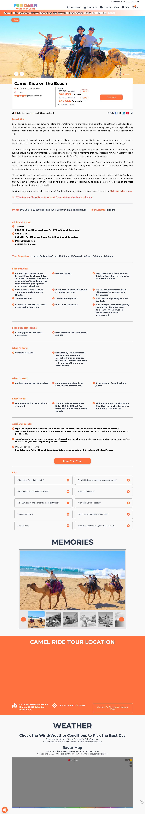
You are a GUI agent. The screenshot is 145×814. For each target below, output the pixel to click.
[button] (73, 7)
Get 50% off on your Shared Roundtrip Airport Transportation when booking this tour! (52, 197)
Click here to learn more (121, 191)
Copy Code (111, 13)
